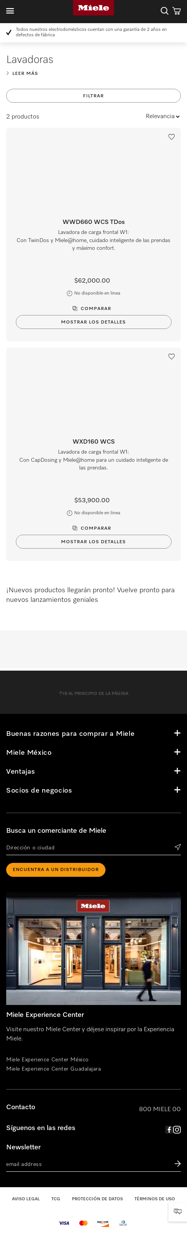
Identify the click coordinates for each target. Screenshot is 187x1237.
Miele (93, 7)
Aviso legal (26, 1199)
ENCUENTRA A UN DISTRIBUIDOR (56, 870)
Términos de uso (154, 1199)
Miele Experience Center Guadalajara (53, 1069)
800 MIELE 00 (160, 1110)
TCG (55, 1199)
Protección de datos (97, 1199)
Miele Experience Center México (47, 1059)
